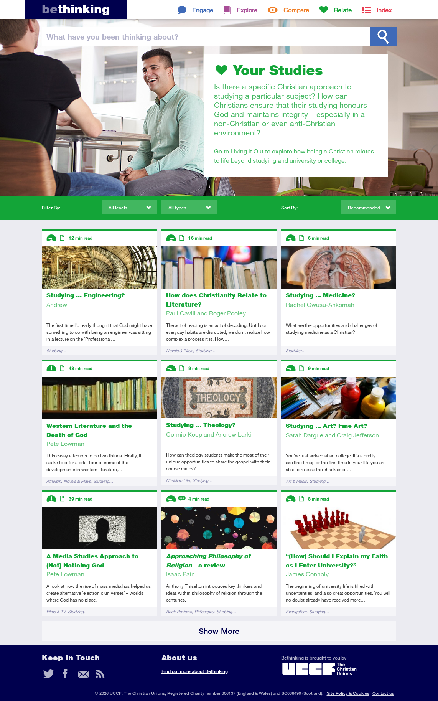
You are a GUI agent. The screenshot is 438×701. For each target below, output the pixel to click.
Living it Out (247, 151)
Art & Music (296, 480)
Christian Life (178, 480)
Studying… (56, 350)
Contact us (383, 693)
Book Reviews (179, 611)
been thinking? (112, 36)
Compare (296, 9)
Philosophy (204, 611)
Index (384, 9)
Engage (202, 9)
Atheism (53, 480)
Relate (343, 9)
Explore (247, 9)
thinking (76, 9)
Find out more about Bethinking (194, 671)
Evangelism (296, 611)
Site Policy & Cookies (348, 693)
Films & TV (55, 611)
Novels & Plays (179, 350)
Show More (219, 631)
